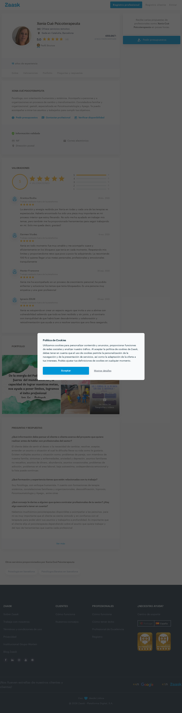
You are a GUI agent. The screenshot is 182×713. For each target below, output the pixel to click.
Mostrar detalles (102, 371)
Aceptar (66, 371)
